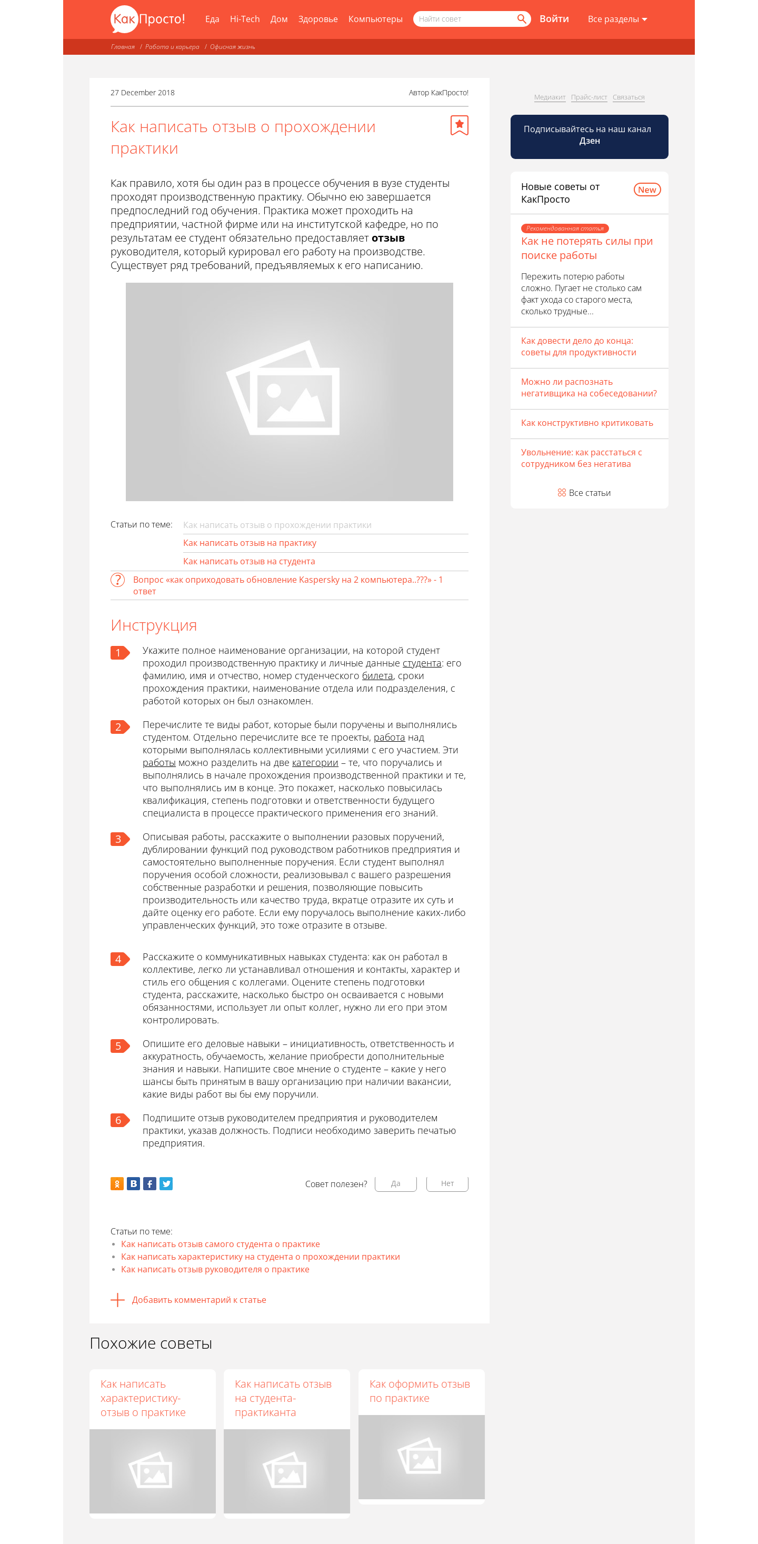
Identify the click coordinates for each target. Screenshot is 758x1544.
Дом (279, 19)
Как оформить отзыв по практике (420, 1391)
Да (396, 1183)
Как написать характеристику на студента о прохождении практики (260, 1256)
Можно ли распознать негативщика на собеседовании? (589, 387)
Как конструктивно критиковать (587, 423)
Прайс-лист (589, 97)
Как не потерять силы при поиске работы (587, 248)
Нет (447, 1183)
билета (377, 675)
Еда (212, 19)
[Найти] (521, 19)
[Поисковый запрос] (472, 19)
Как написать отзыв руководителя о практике (215, 1269)
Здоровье (318, 19)
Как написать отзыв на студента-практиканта (284, 1398)
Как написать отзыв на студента (249, 561)
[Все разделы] (617, 19)
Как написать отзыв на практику (249, 543)
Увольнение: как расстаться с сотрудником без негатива (581, 458)
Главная (123, 46)
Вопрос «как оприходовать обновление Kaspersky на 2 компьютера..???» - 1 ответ (288, 585)
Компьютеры (375, 19)
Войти (554, 18)
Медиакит (550, 97)
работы (159, 762)
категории (315, 762)
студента (422, 662)
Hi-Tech (245, 19)
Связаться (629, 97)
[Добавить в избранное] (459, 125)
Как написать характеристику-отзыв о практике (143, 1398)
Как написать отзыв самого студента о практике (220, 1244)
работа (389, 737)
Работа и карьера (172, 46)
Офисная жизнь (232, 46)
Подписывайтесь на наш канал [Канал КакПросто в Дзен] (588, 134)
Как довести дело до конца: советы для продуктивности (578, 346)
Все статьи (590, 493)
